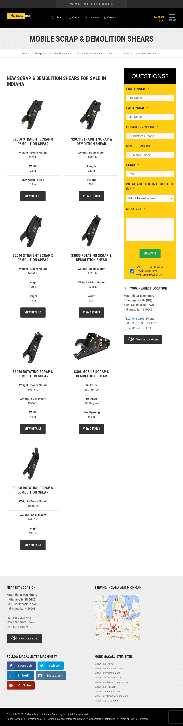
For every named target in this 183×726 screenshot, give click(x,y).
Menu (172, 17)
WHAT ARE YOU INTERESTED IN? (149, 186)
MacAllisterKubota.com (107, 673)
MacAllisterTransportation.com (111, 696)
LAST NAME (135, 108)
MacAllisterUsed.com (106, 700)
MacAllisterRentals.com (107, 691)
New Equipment (62, 53)
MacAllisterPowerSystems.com (112, 682)
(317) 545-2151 (159, 19)
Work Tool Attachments (89, 53)
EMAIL (131, 165)
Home (25, 53)
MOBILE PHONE (138, 146)
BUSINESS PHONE (140, 127)
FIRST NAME (136, 89)
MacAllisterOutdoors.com (108, 677)
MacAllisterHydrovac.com (108, 668)
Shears (113, 53)
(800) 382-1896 (134, 323)
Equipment (41, 53)
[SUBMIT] (150, 253)
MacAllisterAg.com (105, 663)
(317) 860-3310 (134, 328)
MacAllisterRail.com (105, 686)
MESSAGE (134, 209)
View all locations (143, 339)
